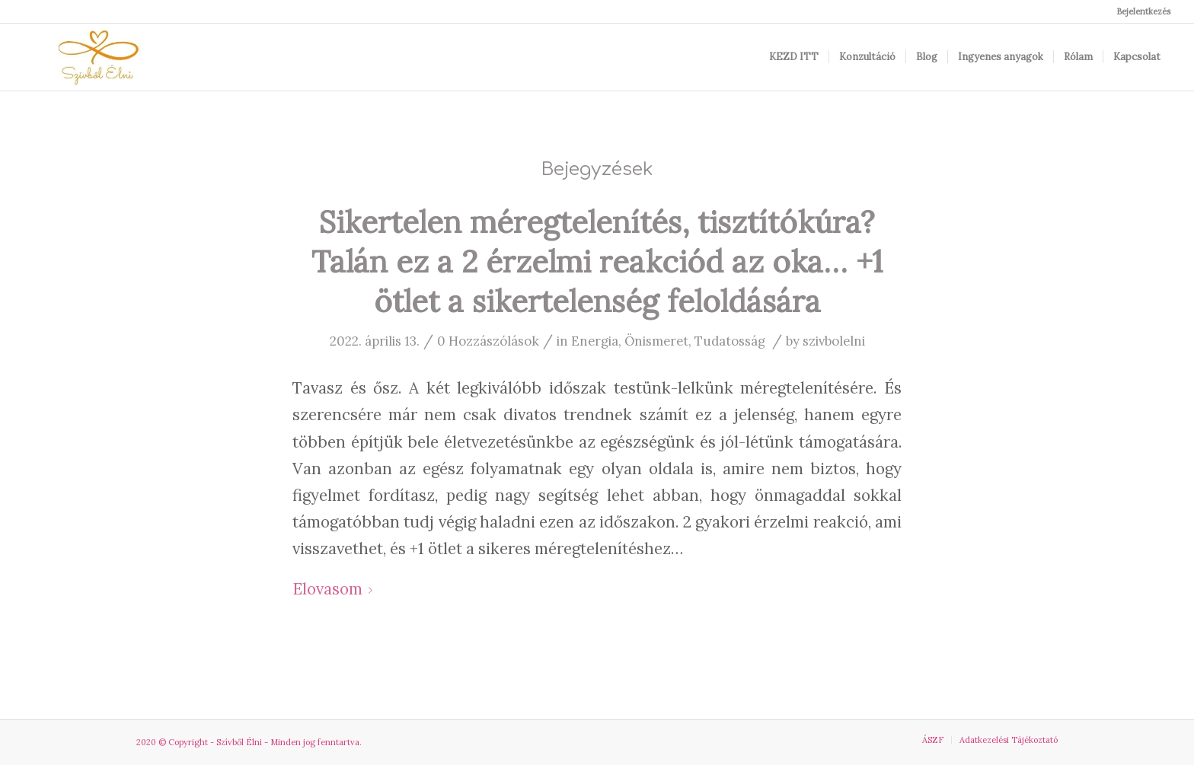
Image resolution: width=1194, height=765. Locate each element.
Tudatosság (729, 341)
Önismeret (656, 341)
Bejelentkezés (1143, 11)
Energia (594, 341)
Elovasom (335, 589)
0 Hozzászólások (488, 341)
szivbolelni (834, 341)
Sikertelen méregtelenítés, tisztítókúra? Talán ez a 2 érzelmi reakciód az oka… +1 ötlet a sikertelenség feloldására (597, 261)
